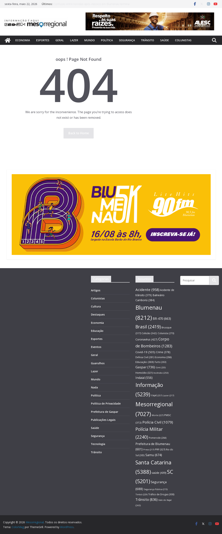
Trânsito (147, 40)
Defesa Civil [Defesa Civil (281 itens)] (144, 357)
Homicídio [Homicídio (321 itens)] (144, 372)
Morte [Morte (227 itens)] (157, 415)
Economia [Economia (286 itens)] (163, 357)
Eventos (96, 347)
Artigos (95, 290)
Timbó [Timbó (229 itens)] (141, 494)
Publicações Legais (103, 420)
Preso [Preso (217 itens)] (148, 449)
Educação (97, 331)
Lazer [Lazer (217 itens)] (168, 395)
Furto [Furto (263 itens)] (160, 361)
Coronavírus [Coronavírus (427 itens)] (146, 339)
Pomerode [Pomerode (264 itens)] (158, 437)
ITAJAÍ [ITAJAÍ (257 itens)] (156, 395)
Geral (59, 40)
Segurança (127, 40)
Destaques (98, 314)
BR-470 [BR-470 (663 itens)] (162, 318)
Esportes (42, 40)
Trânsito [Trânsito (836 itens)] (146, 499)
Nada (94, 387)
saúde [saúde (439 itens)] (159, 473)
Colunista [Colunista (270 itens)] (166, 333)
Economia (22, 40)
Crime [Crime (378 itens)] (163, 352)
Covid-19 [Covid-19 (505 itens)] (145, 352)
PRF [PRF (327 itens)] (160, 449)
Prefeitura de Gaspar (104, 412)
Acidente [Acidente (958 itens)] (147, 289)
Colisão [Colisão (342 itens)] (149, 333)
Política (107, 40)
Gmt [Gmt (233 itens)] (161, 367)
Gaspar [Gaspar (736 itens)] (145, 367)
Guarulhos (98, 363)
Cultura (96, 306)
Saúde (164, 40)
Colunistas (183, 40)
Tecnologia (98, 444)
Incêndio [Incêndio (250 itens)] (161, 372)
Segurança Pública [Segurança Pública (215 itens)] (156, 489)
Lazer (74, 40)
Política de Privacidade (106, 403)
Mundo (89, 40)
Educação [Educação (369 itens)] (144, 362)
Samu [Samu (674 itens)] (153, 455)
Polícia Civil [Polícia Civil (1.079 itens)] (157, 422)
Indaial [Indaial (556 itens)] (144, 378)
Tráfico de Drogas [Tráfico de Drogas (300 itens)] (161, 494)
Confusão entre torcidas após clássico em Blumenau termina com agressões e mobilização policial (91, 6)
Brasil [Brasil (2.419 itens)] (148, 327)
